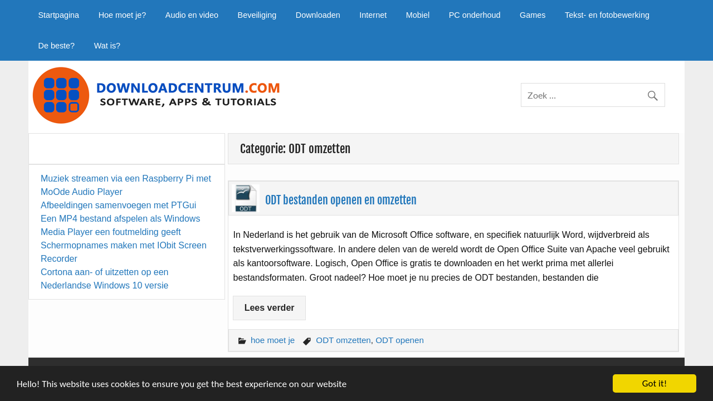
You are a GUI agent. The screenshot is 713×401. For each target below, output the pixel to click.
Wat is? (107, 45)
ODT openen (399, 340)
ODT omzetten (343, 340)
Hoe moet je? (122, 15)
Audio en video (191, 15)
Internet (373, 15)
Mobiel (417, 15)
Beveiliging (257, 15)
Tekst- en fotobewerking (607, 15)
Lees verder (270, 307)
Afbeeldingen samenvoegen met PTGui (118, 205)
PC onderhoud (475, 15)
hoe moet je (273, 340)
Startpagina (58, 15)
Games (532, 15)
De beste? (56, 45)
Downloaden (318, 15)
